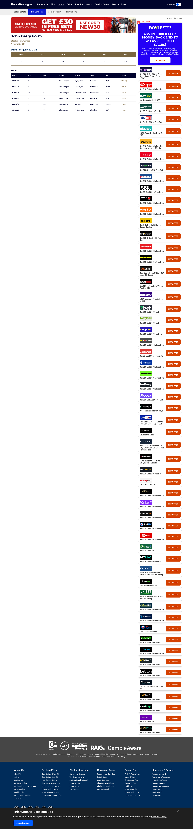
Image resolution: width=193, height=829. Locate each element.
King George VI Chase (105, 783)
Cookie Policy (19, 792)
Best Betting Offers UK (50, 774)
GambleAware (133, 754)
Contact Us (18, 780)
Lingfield (93, 110)
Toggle (178, 4)
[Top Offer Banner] (73, 25)
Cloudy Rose (79, 98)
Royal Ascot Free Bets (50, 792)
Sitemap (17, 798)
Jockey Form (54, 12)
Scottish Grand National (79, 780)
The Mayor (79, 87)
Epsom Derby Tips (132, 792)
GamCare (123, 754)
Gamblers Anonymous (148, 754)
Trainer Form (37, 12)
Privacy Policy (19, 789)
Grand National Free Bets (51, 786)
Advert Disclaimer (174, 18)
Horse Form (72, 12)
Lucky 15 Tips (130, 777)
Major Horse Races (160, 780)
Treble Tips (129, 786)
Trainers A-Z (157, 795)
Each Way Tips (130, 783)
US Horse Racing (20, 783)
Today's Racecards (159, 774)
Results (79, 4)
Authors (17, 777)
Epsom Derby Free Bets (51, 789)
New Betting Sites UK (50, 780)
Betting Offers (102, 4)
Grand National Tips (132, 795)
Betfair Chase (102, 777)
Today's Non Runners (161, 786)
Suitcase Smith (80, 93)
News (89, 4)
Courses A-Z (157, 789)
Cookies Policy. (159, 816)
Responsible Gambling (22, 795)
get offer (173, 73)
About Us (17, 774)
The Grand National (77, 777)
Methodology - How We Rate (25, 786)
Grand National (103, 789)
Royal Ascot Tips (131, 789)
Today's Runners (159, 783)
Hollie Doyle (63, 98)
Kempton (94, 87)
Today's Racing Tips (132, 774)
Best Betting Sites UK (50, 777)
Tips (53, 4)
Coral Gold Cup (103, 780)
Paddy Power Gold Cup (106, 774)
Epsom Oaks (74, 786)
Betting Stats (20, 12)
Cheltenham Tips (131, 780)
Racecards (42, 4)
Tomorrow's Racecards (161, 777)
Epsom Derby (75, 783)
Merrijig (77, 104)
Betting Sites (119, 4)
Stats (61, 4)
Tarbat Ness (79, 110)
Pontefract (94, 93)
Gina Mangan (64, 81)
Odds (69, 4)
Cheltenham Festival (77, 774)
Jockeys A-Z (157, 792)
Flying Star (79, 81)
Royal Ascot (74, 789)
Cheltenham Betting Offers (52, 795)
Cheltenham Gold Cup (105, 786)
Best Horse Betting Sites (51, 783)
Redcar (93, 81)
